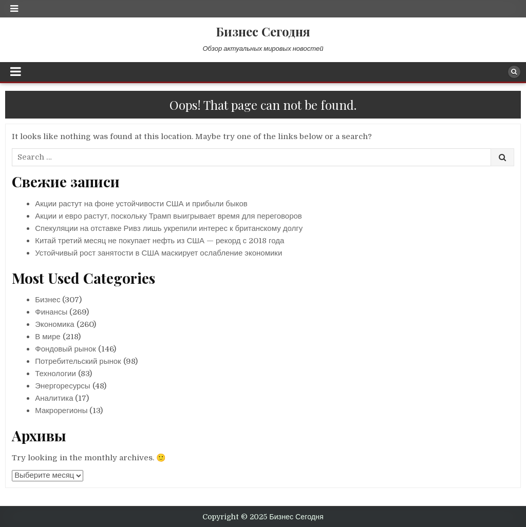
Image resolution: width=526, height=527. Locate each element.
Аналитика (54, 398)
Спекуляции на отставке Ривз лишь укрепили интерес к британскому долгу (169, 228)
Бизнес (47, 299)
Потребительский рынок (78, 361)
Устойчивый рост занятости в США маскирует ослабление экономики (158, 253)
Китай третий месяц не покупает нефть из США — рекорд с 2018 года (159, 240)
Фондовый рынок (65, 349)
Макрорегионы (61, 410)
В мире (47, 336)
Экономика (54, 324)
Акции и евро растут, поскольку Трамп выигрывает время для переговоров (168, 216)
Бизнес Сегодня (263, 31)
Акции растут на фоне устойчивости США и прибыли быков (141, 203)
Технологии (55, 373)
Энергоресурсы (62, 386)
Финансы (51, 312)
